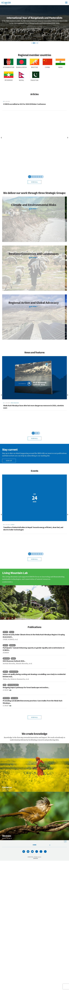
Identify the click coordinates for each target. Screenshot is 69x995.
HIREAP (12, 524)
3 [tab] (35, 39)
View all (34, 182)
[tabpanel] (34, 23)
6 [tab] (37, 176)
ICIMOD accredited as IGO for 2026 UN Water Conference (24, 104)
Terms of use (35, 899)
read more (33, 209)
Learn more (7, 582)
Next (68, 138)
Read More (33, 257)
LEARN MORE (34, 28)
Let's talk (6, 810)
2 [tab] (33, 39)
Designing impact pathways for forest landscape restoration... (26, 687)
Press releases (15, 402)
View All (34, 717)
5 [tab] (35, 176)
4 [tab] (37, 39)
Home (34, 886)
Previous (1, 138)
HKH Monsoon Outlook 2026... (14, 661)
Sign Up (9, 460)
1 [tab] (31, 39)
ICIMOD (7, 690)
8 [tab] (40, 176)
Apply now (6, 879)
